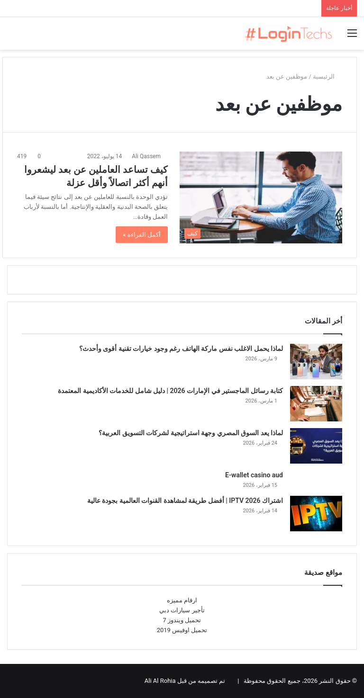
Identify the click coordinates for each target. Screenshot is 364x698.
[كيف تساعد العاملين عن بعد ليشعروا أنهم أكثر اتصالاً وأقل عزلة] (261, 197)
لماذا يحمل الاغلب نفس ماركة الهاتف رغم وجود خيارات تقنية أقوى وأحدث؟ (181, 348)
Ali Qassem (146, 156)
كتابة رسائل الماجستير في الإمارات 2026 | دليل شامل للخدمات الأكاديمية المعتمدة (170, 390)
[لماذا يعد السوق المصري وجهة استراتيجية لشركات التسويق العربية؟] (316, 446)
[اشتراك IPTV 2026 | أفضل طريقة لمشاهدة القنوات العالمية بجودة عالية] (316, 513)
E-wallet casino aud (254, 475)
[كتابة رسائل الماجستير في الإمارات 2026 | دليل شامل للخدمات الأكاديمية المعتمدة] (316, 403)
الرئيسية (327, 76)
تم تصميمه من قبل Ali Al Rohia (185, 680)
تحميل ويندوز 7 (182, 620)
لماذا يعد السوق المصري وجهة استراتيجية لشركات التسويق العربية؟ (191, 433)
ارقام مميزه (182, 600)
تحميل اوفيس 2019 (182, 630)
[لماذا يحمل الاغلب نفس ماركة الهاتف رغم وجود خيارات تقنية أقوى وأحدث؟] (316, 361)
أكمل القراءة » (142, 234)
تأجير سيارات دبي (181, 610)
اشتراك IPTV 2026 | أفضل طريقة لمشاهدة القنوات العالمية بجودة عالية (185, 500)
